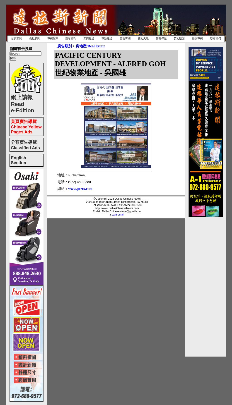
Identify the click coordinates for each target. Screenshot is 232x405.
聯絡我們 (215, 38)
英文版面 (179, 38)
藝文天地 (143, 38)
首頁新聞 (16, 38)
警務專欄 (125, 38)
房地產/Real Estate (90, 46)
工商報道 (88, 38)
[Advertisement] (206, 285)
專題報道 (107, 38)
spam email (117, 214)
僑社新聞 (34, 38)
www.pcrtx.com (80, 189)
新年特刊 (70, 38)
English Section (18, 160)
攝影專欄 (197, 38)
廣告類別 (64, 46)
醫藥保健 (161, 38)
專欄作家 (52, 38)
